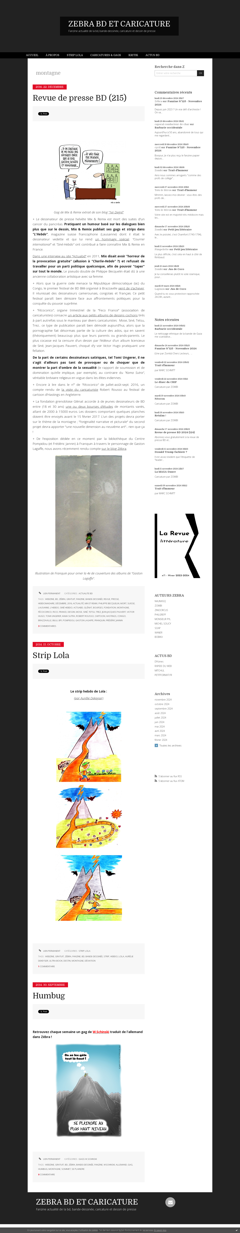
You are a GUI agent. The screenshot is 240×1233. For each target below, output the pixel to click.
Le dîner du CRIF (166, 382)
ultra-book (55, 960)
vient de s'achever (131, 288)
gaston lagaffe (85, 620)
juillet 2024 (160, 717)
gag (130, 1164)
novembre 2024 (163, 699)
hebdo (114, 956)
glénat (88, 607)
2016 (69, 603)
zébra (62, 599)
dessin (71, 611)
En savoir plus (160, 1230)
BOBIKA (159, 636)
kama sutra (68, 616)
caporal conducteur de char (172, 124)
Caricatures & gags (105, 55)
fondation (110, 607)
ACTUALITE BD (86, 593)
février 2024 (161, 739)
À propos (52, 55)
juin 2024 (159, 722)
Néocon (160, 398)
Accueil (32, 55)
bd (56, 599)
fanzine (80, 599)
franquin (99, 620)
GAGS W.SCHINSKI (88, 1158)
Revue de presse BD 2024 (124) (175, 432)
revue (107, 599)
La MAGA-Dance (165, 471)
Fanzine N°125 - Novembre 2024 (175, 348)
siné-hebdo (66, 607)
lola (121, 956)
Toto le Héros (163, 190)
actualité (78, 603)
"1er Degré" (116, 212)
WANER (158, 632)
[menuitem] (34, 55)
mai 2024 (160, 726)
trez (98, 611)
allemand (121, 1164)
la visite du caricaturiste (80, 389)
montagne (123, 607)
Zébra (158, 101)
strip (106, 956)
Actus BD (153, 55)
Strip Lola (75, 55)
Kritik (133, 55)
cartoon (100, 616)
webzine (49, 599)
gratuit (70, 599)
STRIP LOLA (84, 950)
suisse (131, 603)
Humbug (49, 995)
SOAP (157, 628)
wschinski (109, 1164)
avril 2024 (160, 730)
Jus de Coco (176, 269)
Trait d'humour (178, 170)
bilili (55, 620)
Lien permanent (49, 593)
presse (115, 599)
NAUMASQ (160, 601)
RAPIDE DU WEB (163, 666)
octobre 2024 (162, 704)
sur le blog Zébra (114, 448)
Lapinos (160, 288)
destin (67, 960)
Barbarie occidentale (168, 127)
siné (85, 611)
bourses (98, 607)
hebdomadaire (46, 603)
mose (79, 611)
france (63, 611)
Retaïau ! (160, 415)
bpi (60, 620)
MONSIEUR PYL (163, 619)
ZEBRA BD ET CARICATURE (119, 24)
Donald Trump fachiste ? (171, 451)
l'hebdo (54, 607)
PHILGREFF (160, 614)
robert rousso (85, 616)
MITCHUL (159, 670)
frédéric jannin (114, 620)
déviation (90, 960)
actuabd (78, 607)
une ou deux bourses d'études (89, 406)
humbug (43, 1168)
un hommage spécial (112, 239)
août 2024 (160, 713)
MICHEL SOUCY (163, 623)
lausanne (43, 607)
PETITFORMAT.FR (163, 675)
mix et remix (91, 603)
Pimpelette (162, 249)
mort (123, 603)
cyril (157, 147)
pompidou (68, 620)
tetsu (92, 611)
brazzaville (45, 620)
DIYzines (159, 661)
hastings (111, 616)
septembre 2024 (164, 708)
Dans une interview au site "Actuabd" (59, 256)
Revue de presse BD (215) (79, 98)
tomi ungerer (53, 616)
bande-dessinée (94, 599)
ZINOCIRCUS (161, 610)
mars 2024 (160, 735)
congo (122, 616)
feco (55, 611)
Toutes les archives (171, 745)
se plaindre (78, 1168)
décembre (61, 603)
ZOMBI (158, 605)
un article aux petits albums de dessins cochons (103, 315)
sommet (66, 1168)
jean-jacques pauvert (114, 611)
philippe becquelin (108, 603)
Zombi (159, 170)
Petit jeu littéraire (180, 229)
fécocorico (45, 611)
